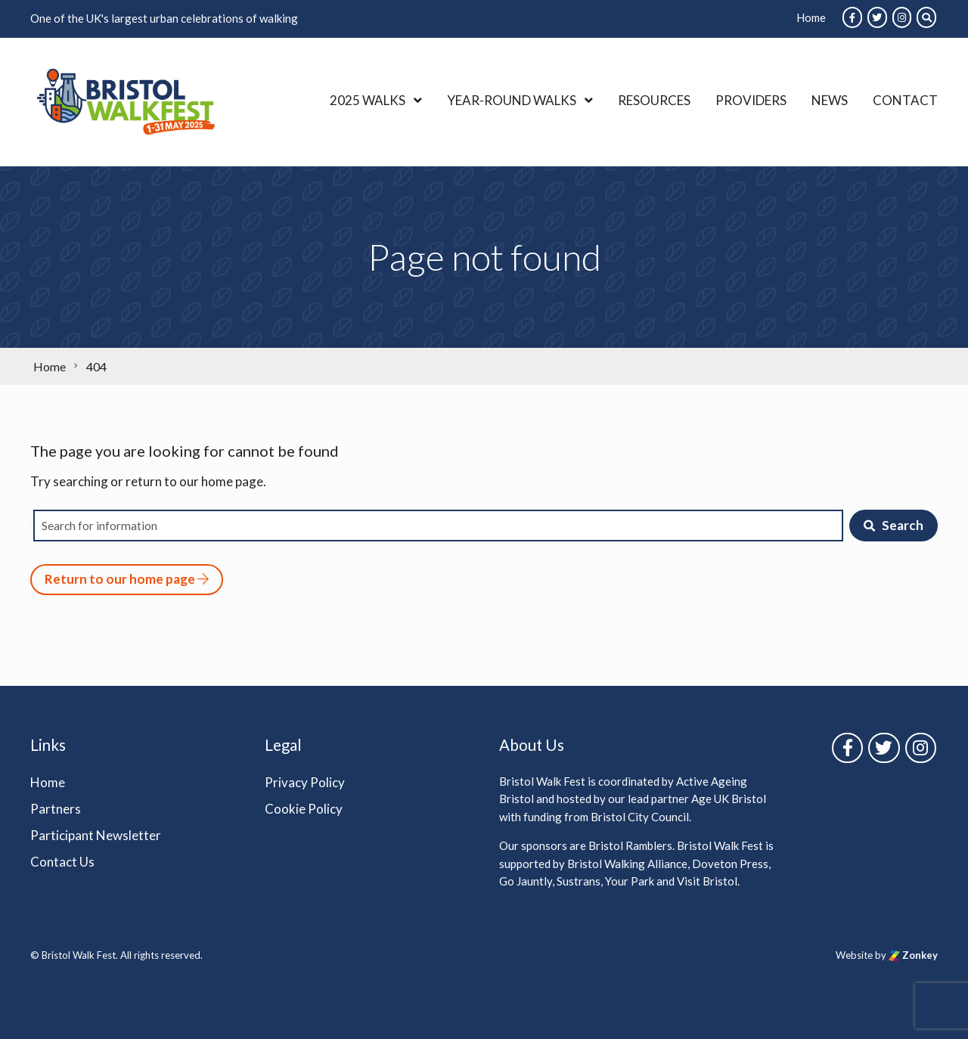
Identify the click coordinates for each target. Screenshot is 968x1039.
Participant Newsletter (95, 835)
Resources (654, 100)
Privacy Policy (305, 782)
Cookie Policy (304, 809)
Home (811, 17)
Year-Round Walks (511, 100)
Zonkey (913, 955)
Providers (750, 100)
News (829, 100)
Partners (55, 809)
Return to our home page (127, 579)
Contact (905, 100)
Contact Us (62, 862)
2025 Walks (367, 100)
